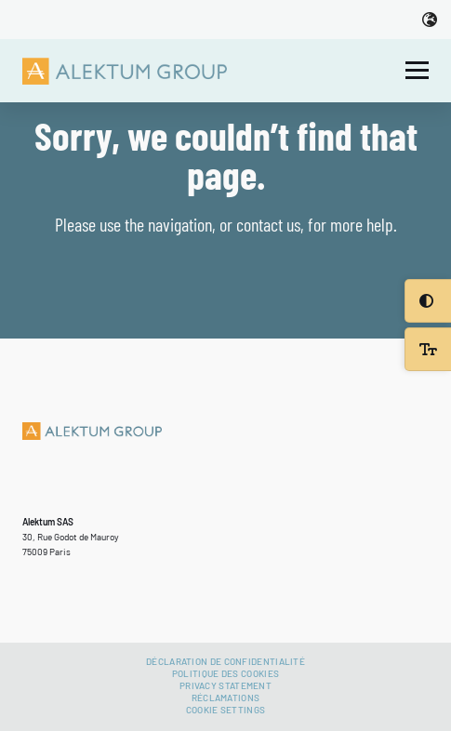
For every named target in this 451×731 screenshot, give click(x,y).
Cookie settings (226, 709)
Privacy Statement (225, 685)
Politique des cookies (225, 673)
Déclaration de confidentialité (225, 661)
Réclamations (226, 697)
